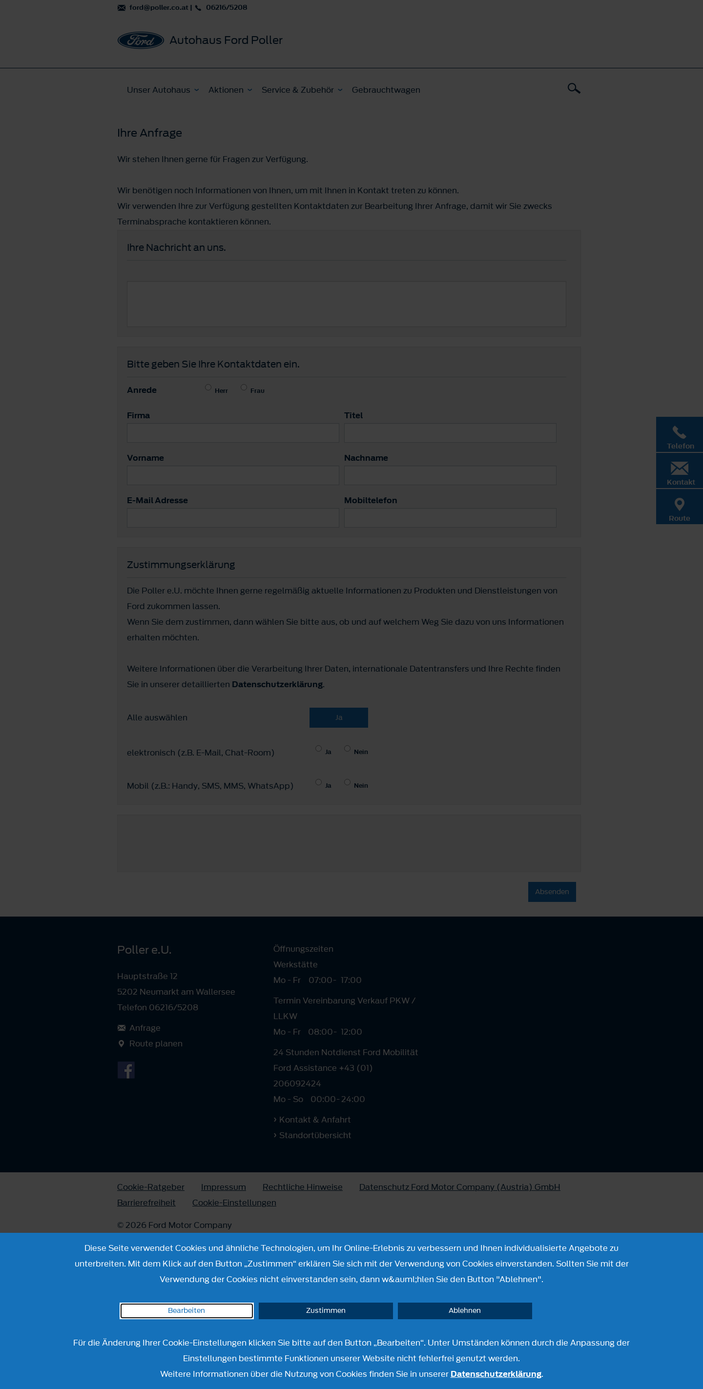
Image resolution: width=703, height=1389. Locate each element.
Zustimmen (326, 1311)
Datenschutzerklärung (496, 1374)
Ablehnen (465, 1311)
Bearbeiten (186, 1311)
